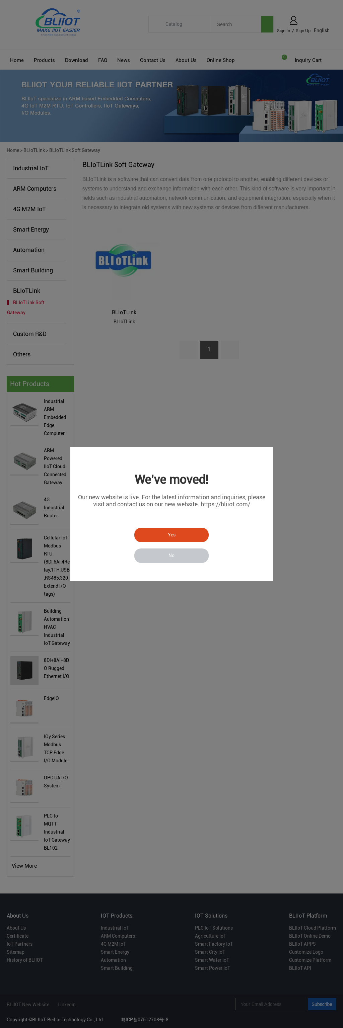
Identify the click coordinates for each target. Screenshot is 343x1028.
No (171, 555)
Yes (172, 534)
